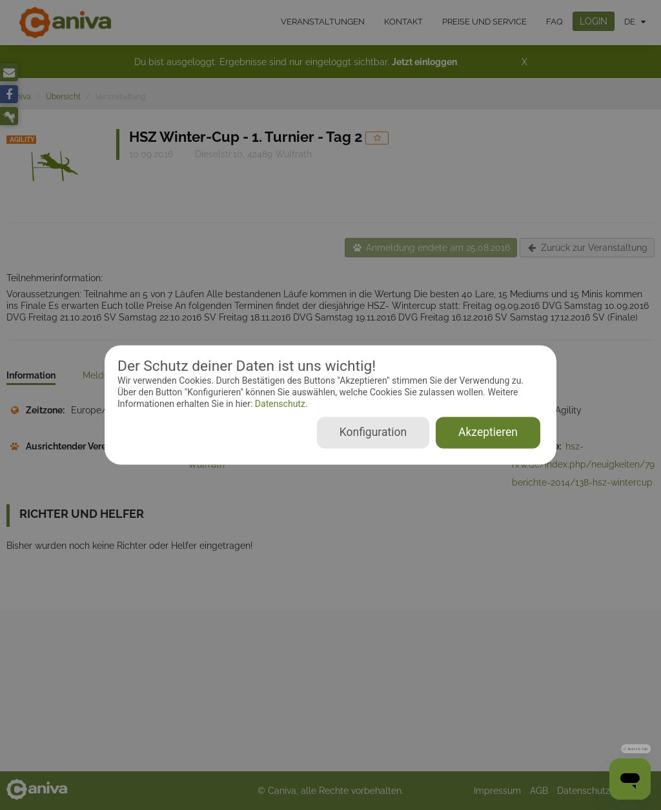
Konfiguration (373, 432)
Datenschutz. (279, 404)
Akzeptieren (488, 432)
